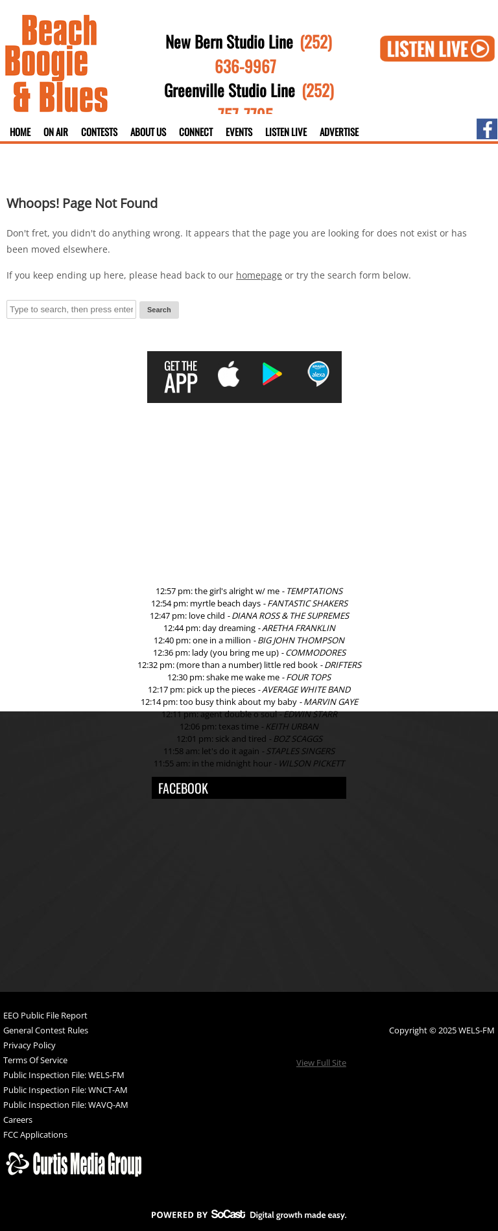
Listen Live (286, 131)
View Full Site (321, 1062)
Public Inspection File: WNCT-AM (65, 1091)
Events (239, 131)
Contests (99, 131)
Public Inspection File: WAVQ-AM (65, 1105)
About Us (148, 131)
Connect (196, 131)
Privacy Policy (29, 1046)
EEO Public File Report (45, 1016)
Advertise (339, 131)
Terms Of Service (35, 1061)
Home (20, 131)
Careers (17, 1120)
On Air (55, 131)
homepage (259, 275)
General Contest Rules (45, 1031)
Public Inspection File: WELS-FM (63, 1076)
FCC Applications (35, 1135)
